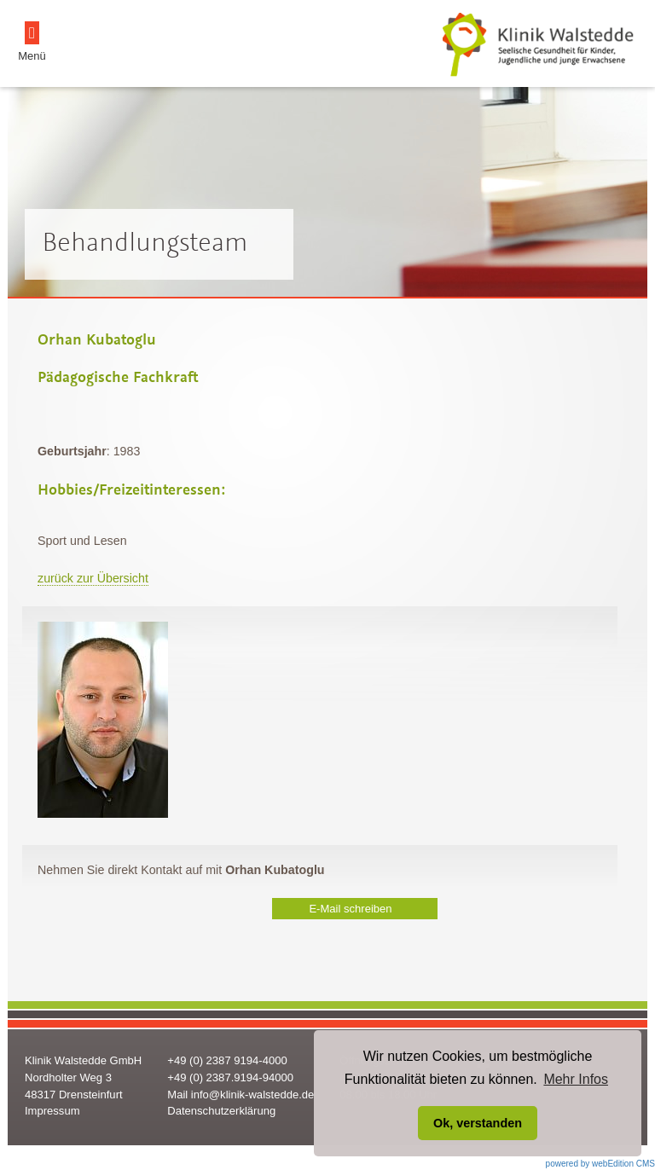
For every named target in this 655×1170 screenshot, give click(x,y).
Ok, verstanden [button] (477, 1123)
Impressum (52, 1110)
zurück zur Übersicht (93, 578)
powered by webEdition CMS (600, 1163)
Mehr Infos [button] (575, 1079)
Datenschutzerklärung (221, 1110)
